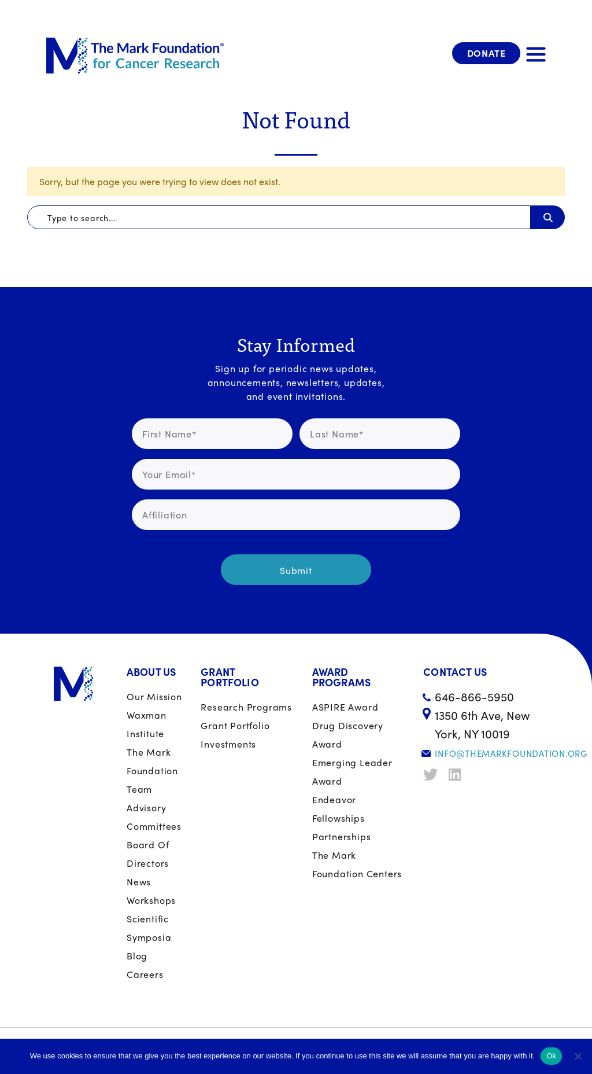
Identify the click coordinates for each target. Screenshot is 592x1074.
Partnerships (341, 836)
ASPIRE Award (345, 706)
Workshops (151, 900)
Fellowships (338, 818)
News (139, 881)
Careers (145, 974)
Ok (551, 1055)
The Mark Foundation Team (152, 770)
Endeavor (334, 799)
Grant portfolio (235, 725)
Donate (486, 53)
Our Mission (154, 696)
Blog (137, 955)
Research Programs (246, 706)
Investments (228, 744)
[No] (577, 1056)
